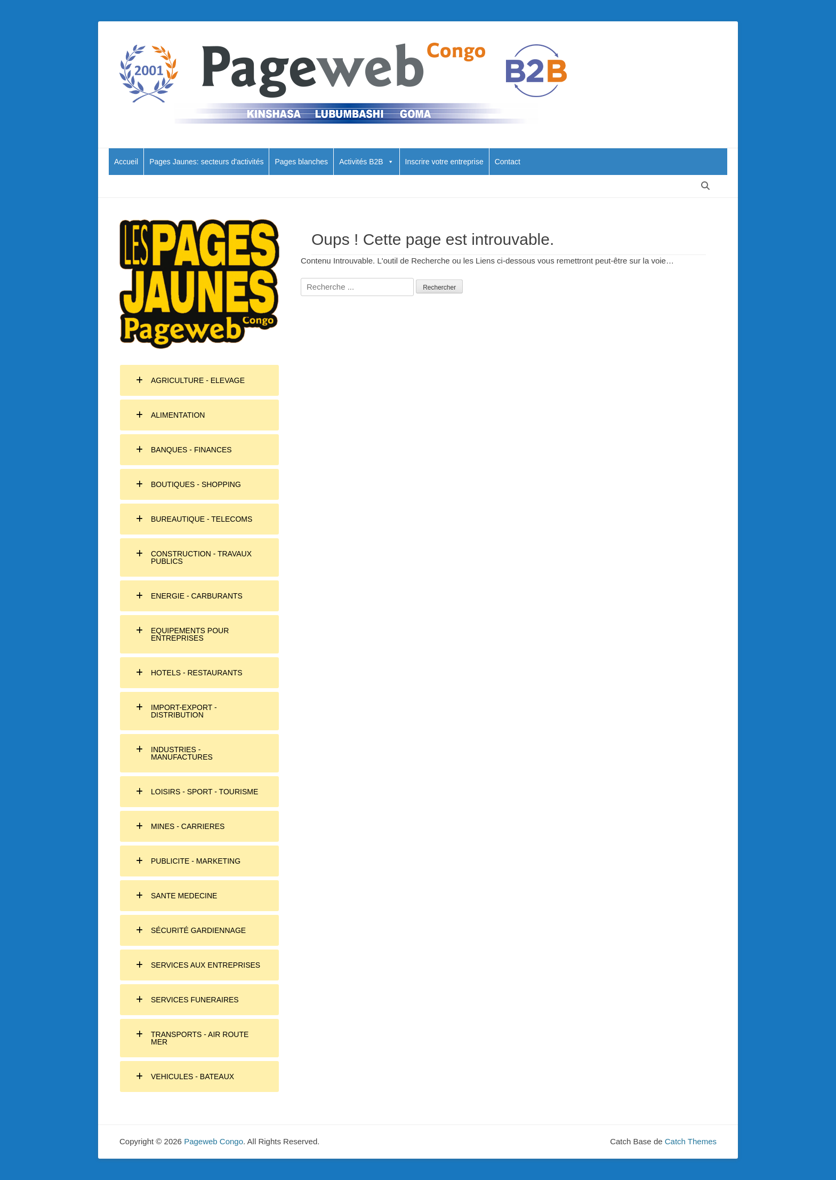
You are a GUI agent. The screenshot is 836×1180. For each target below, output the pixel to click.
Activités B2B (366, 161)
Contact (507, 161)
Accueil (126, 161)
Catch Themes (691, 1141)
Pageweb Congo (213, 1141)
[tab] (199, 380)
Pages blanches (301, 161)
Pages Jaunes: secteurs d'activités (206, 161)
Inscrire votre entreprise (444, 161)
